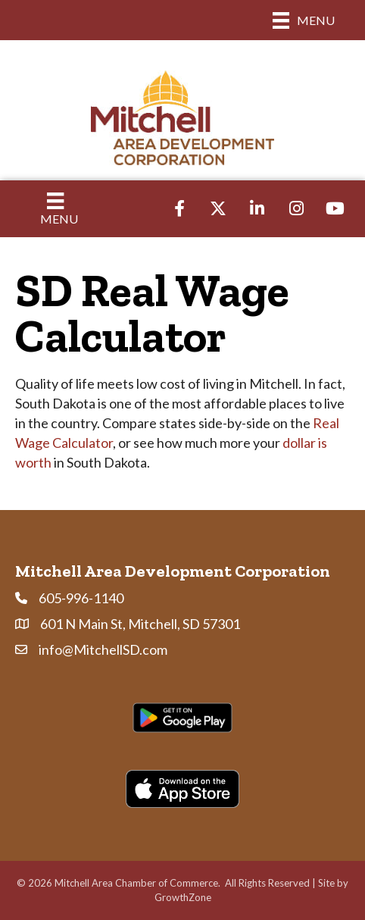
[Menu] (303, 20)
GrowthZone (182, 897)
